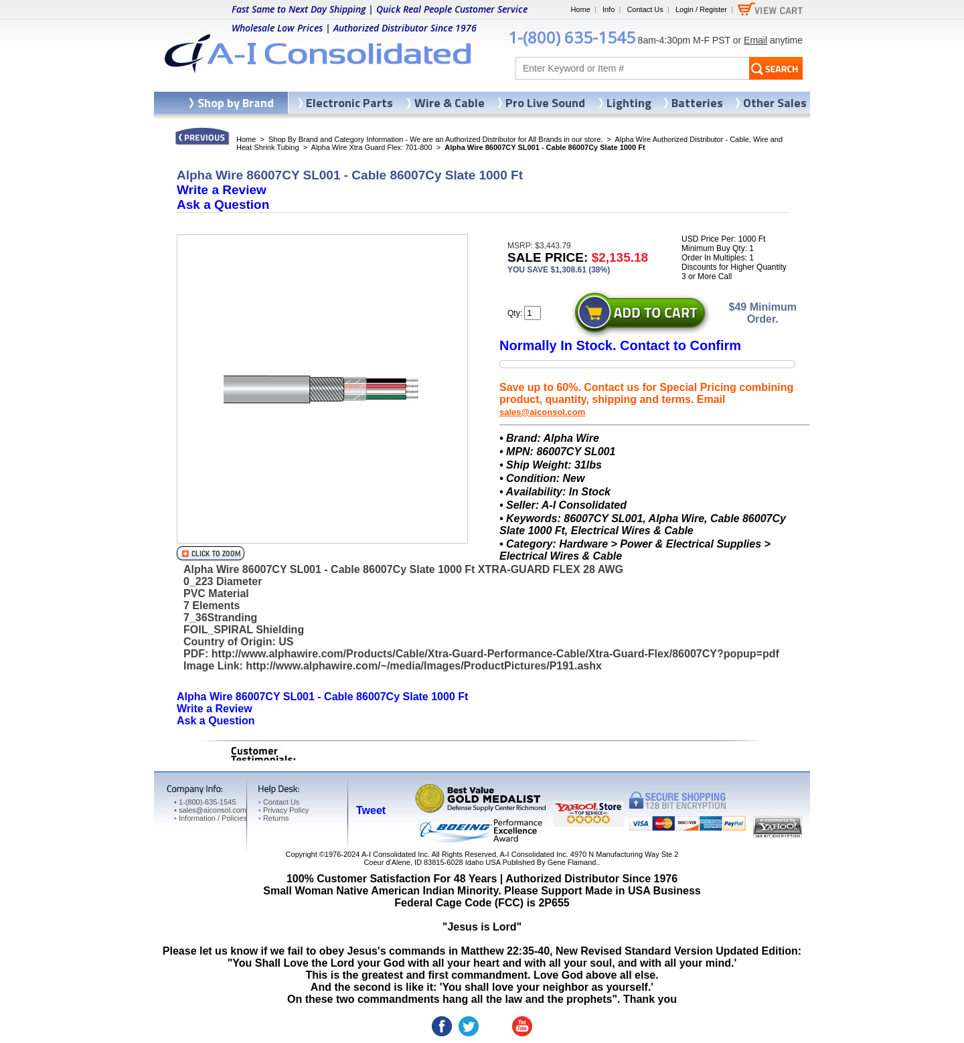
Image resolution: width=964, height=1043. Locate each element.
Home (580, 9)
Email (755, 40)
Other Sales (775, 103)
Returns (273, 818)
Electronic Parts (349, 103)
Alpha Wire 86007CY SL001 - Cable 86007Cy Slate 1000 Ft (322, 696)
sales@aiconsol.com (542, 412)
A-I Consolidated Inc (395, 854)
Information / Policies (210, 818)
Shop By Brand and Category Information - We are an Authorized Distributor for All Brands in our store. (435, 139)
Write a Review (221, 190)
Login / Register (701, 9)
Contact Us (645, 9)
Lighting (629, 103)
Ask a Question (223, 204)
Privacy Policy (283, 810)
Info (608, 9)
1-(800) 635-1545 (571, 37)
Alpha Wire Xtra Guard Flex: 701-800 (371, 147)
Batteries (697, 103)
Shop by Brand (235, 103)
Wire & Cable (449, 103)
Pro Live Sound (545, 103)
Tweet (371, 810)
